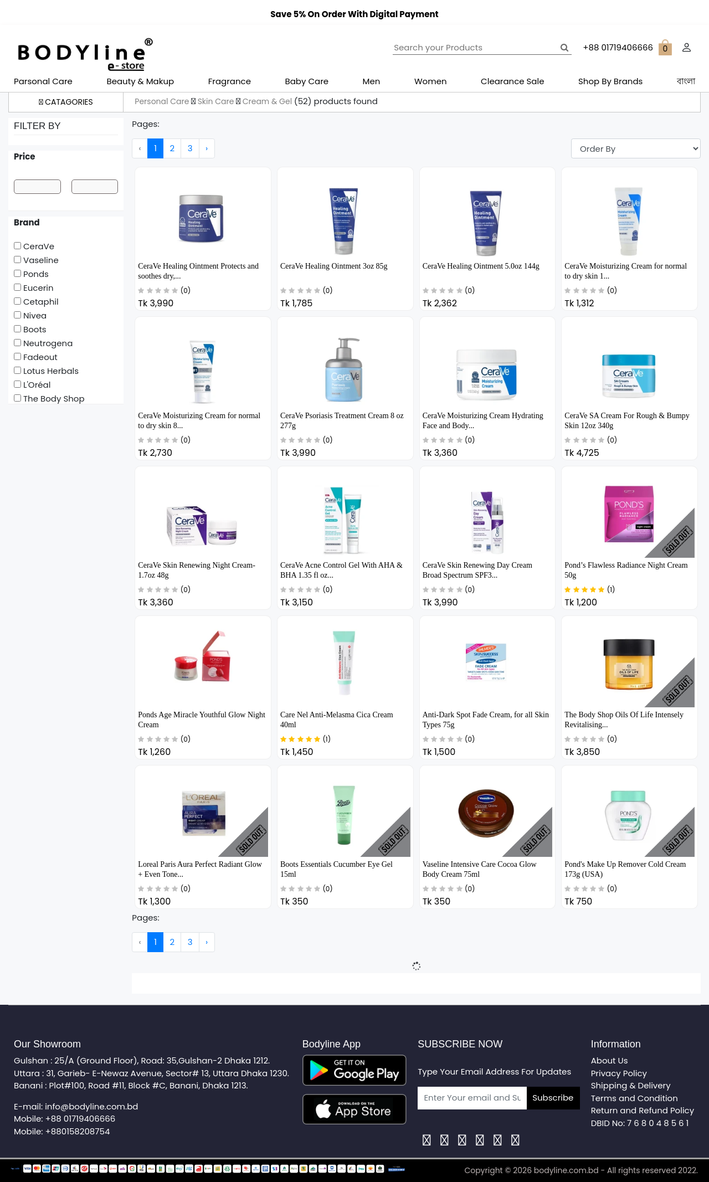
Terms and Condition (634, 1098)
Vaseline (36, 260)
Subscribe (552, 1097)
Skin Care (217, 101)
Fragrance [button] (229, 81)
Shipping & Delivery (631, 1085)
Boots (30, 329)
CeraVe (34, 246)
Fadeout (36, 357)
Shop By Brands (610, 81)
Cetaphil (36, 301)
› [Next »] (206, 148)
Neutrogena (43, 343)
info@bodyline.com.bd (91, 1106)
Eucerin (34, 288)
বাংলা (686, 81)
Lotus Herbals (46, 371)
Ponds (31, 274)
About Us (609, 1060)
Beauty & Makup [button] (140, 81)
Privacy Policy (619, 1073)
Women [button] (430, 81)
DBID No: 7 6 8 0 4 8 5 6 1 (640, 1123)
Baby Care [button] (307, 81)
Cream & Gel (268, 101)
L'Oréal (32, 384)
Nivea (30, 315)
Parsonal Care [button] (43, 81)
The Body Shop (49, 398)
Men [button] (372, 81)
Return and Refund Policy (642, 1110)
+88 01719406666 (80, 1118)
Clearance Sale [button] (512, 81)
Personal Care (163, 101)
